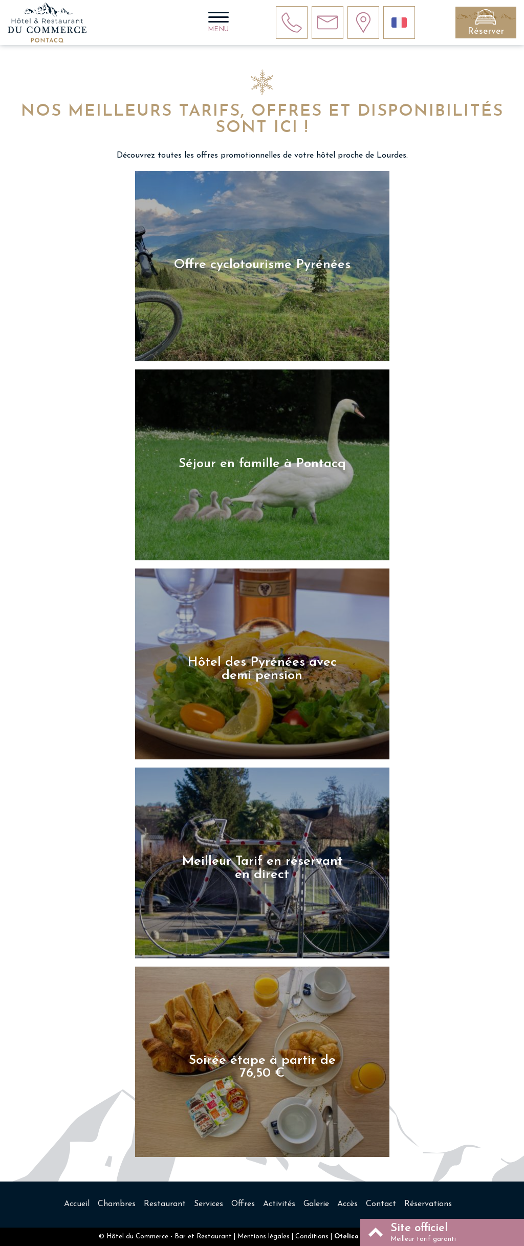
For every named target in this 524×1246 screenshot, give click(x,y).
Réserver (486, 31)
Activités (279, 1204)
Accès (347, 1204)
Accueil (77, 1204)
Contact (381, 1204)
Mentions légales (263, 1236)
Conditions (312, 1236)
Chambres (117, 1204)
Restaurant (165, 1204)
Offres (243, 1204)
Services (208, 1204)
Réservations (428, 1204)
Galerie (316, 1204)
